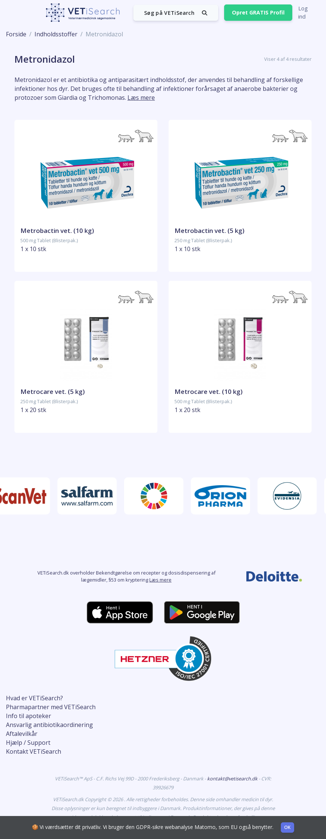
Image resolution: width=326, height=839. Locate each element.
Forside (16, 34)
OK (287, 827)
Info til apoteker (28, 716)
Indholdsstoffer (55, 34)
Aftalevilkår (21, 734)
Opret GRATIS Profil (258, 12)
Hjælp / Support (28, 742)
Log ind (303, 12)
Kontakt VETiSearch (33, 751)
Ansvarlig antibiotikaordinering (49, 725)
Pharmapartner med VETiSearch (51, 707)
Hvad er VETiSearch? (34, 698)
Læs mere (160, 579)
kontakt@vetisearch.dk (233, 778)
